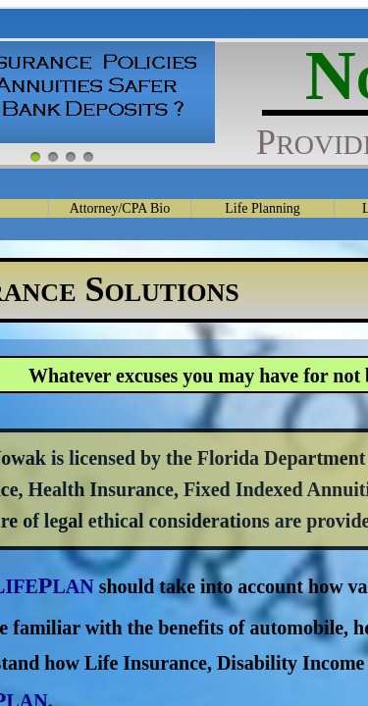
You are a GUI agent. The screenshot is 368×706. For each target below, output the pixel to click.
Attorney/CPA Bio (120, 208)
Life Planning (262, 208)
